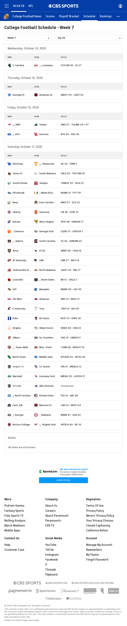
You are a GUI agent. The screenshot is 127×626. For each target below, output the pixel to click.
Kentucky (18, 163)
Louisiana (48, 65)
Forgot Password (97, 559)
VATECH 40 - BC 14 (71, 424)
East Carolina (46, 202)
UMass (16, 337)
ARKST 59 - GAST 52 (72, 94)
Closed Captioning (98, 525)
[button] (118, 16)
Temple (43, 183)
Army (15, 250)
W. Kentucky (19, 260)
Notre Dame (47, 279)
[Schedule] (89, 16)
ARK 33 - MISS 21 (70, 299)
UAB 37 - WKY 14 (70, 260)
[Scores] (50, 16)
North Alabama (47, 270)
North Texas (19, 356)
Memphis (44, 289)
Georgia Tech (46, 231)
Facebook (51, 559)
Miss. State (45, 347)
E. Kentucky (19, 308)
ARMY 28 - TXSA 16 (71, 250)
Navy (15, 202)
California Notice (97, 530)
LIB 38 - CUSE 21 (69, 212)
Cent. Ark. (18, 405)
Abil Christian (46, 385)
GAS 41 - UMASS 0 (71, 337)
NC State (44, 318)
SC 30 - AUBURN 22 (71, 241)
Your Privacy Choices (99, 520)
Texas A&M (21, 347)
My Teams (92, 555)
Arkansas (44, 299)
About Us (51, 506)
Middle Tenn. (46, 356)
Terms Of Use (95, 506)
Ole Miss (17, 299)
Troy (41, 308)
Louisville (18, 279)
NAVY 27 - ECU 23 (70, 202)
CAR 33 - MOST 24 (71, 405)
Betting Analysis (15, 520)
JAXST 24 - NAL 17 (70, 270)
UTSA (42, 250)
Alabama (46, 414)
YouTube (50, 545)
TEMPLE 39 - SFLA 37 (72, 183)
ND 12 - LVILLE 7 (69, 279)
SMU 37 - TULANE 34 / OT (75, 124)
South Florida (20, 183)
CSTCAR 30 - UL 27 (71, 65)
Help (7, 545)
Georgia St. (19, 94)
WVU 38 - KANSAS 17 (72, 221)
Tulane (43, 124)
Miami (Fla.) (47, 192)
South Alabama (47, 173)
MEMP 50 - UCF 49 (71, 289)
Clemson (19, 231)
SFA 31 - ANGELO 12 (71, 366)
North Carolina (22, 395)
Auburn (19, 241)
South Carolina (47, 241)
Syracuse (44, 212)
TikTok (49, 550)
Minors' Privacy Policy (100, 516)
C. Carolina (18, 65)
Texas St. (18, 173)
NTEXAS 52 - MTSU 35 (73, 356)
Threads (50, 570)
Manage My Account (99, 545)
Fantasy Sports (14, 511)
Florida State (46, 395)
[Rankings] (106, 16)
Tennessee (48, 163)
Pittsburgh (18, 192)
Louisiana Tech (47, 376)
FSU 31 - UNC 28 (69, 395)
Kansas (16, 221)
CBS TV (49, 525)
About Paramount (56, 516)
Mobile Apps (12, 530)
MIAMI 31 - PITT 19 (71, 192)
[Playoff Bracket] (69, 16)
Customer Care (14, 550)
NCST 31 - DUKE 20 (71, 318)
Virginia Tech (49, 424)
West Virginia (46, 221)
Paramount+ (53, 520)
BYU (17, 134)
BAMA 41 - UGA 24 (71, 414)
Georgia (19, 414)
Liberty (16, 212)
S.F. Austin (44, 366)
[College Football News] (27, 16)
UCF (15, 289)
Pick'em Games (14, 506)
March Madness (14, 525)
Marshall (17, 376)
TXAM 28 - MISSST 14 (72, 347)
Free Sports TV (14, 516)
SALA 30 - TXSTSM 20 (73, 173)
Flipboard (51, 574)
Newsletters (94, 550)
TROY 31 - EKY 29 (70, 308)
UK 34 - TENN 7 (69, 163)
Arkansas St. (46, 94)
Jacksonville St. (21, 270)
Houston (44, 134)
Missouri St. (45, 405)
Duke (15, 318)
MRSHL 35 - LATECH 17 (73, 376)
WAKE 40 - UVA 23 (71, 327)
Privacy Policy (95, 511)
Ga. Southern (46, 337)
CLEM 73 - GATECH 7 (72, 231)
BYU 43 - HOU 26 (70, 134)
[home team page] (9, 65)
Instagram (52, 555)
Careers (50, 511)
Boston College (21, 424)
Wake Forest (46, 327)
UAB (41, 260)
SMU (18, 124)
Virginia (17, 327)
